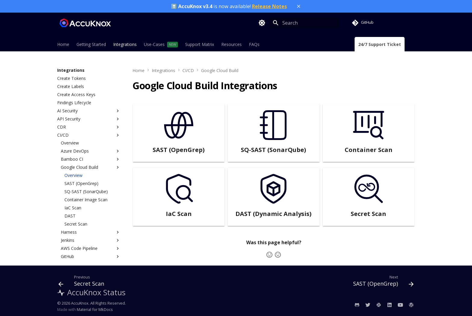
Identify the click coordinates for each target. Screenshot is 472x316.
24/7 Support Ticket (379, 44)
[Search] (304, 22)
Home (63, 44)
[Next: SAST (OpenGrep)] (381, 282)
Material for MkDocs (95, 309)
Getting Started (91, 44)
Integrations (125, 44)
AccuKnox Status (91, 292)
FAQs (254, 44)
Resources (231, 44)
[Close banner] (298, 6)
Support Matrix (199, 44)
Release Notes (269, 6)
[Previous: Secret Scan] (83, 282)
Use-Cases (154, 44)
